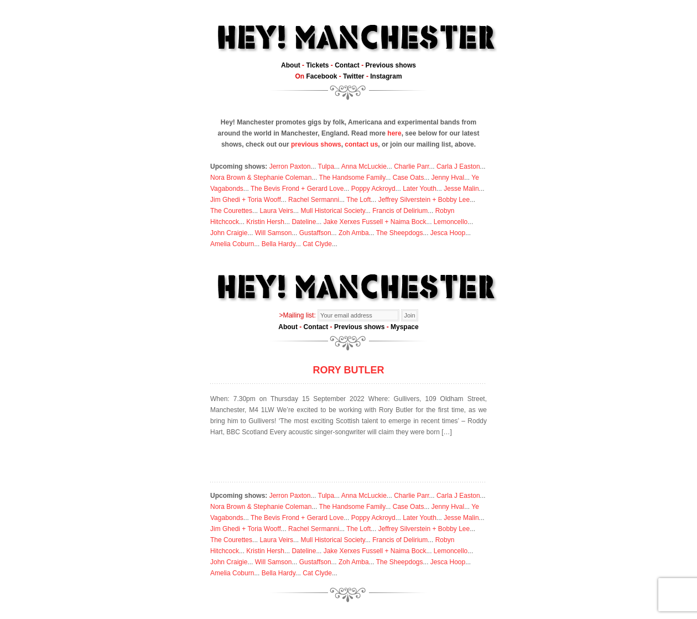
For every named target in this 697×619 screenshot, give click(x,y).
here (394, 133)
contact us (361, 144)
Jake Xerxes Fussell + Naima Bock (375, 222)
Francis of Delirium (400, 211)
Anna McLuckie (364, 166)
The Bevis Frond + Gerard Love (297, 189)
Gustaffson (315, 233)
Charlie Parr (411, 166)
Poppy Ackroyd (373, 189)
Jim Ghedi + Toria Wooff (245, 200)
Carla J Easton (458, 166)
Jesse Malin (461, 189)
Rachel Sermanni (313, 200)
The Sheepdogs (399, 233)
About (290, 65)
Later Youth (419, 189)
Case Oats (408, 177)
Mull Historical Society (332, 211)
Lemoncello (450, 222)
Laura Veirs (276, 211)
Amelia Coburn (232, 244)
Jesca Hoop (447, 233)
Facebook (321, 76)
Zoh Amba (354, 233)
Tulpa (326, 166)
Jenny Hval (447, 177)
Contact (347, 65)
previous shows (316, 144)
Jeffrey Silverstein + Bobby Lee (424, 200)
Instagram (386, 76)
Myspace (405, 327)
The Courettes (231, 211)
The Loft (358, 200)
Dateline (304, 222)
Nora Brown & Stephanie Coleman (260, 177)
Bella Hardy (278, 244)
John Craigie (228, 233)
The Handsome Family (352, 177)
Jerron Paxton (290, 166)
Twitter (353, 76)
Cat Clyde (317, 244)
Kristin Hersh (265, 222)
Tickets (317, 65)
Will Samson (273, 233)
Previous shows (391, 65)
